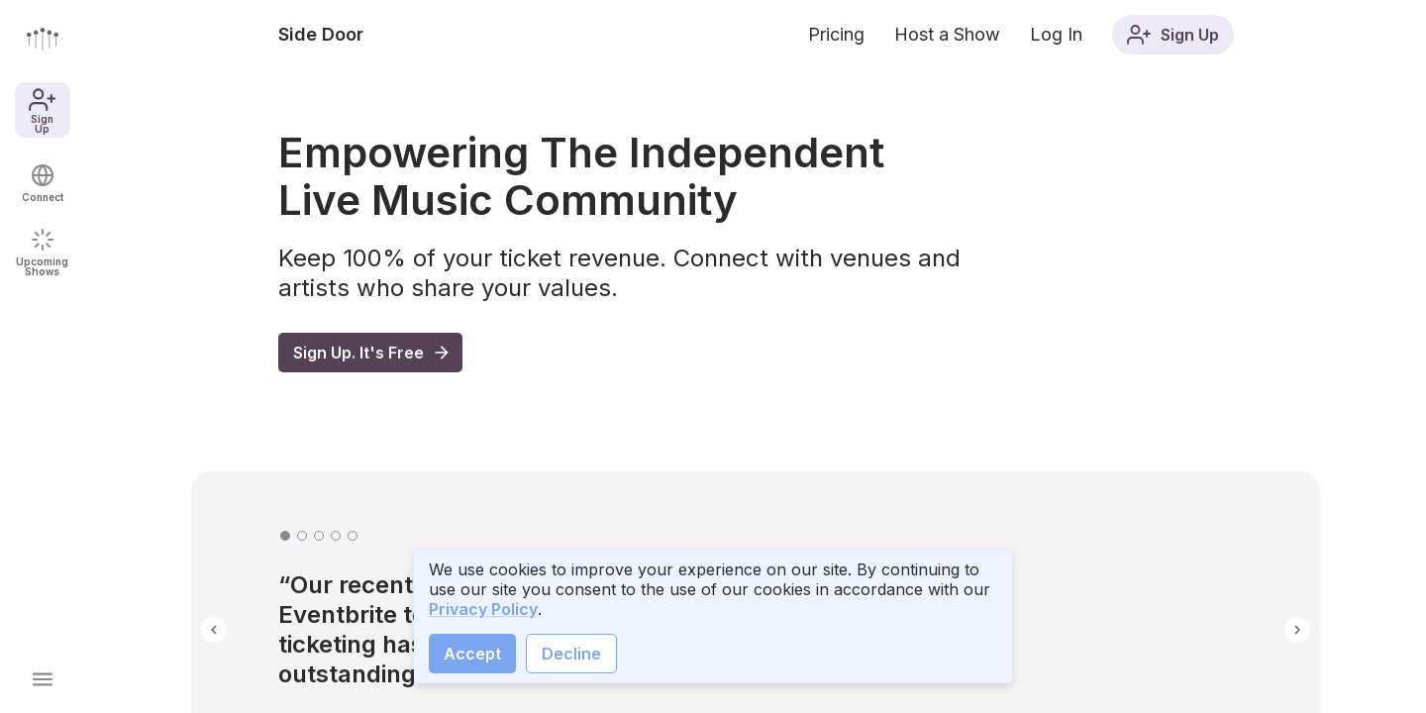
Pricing (836, 34)
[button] (214, 630)
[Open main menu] (42, 679)
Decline (571, 653)
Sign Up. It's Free (372, 352)
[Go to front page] (42, 38)
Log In (1056, 34)
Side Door (320, 34)
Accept (472, 653)
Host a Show (947, 34)
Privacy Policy (483, 609)
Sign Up (42, 110)
